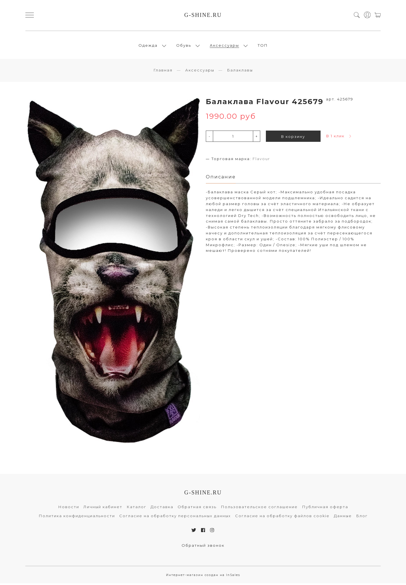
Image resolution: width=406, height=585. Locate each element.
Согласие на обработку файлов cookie (282, 517)
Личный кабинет (102, 508)
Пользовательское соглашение (259, 508)
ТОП (263, 46)
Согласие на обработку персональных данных (175, 517)
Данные (343, 517)
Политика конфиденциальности (77, 517)
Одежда (148, 46)
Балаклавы (240, 72)
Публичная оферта (325, 508)
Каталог (136, 508)
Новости (68, 508)
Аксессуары (224, 46)
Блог (362, 517)
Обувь (183, 46)
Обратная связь (197, 508)
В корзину (293, 138)
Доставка (162, 508)
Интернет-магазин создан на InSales (203, 576)
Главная (163, 72)
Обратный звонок (203, 546)
